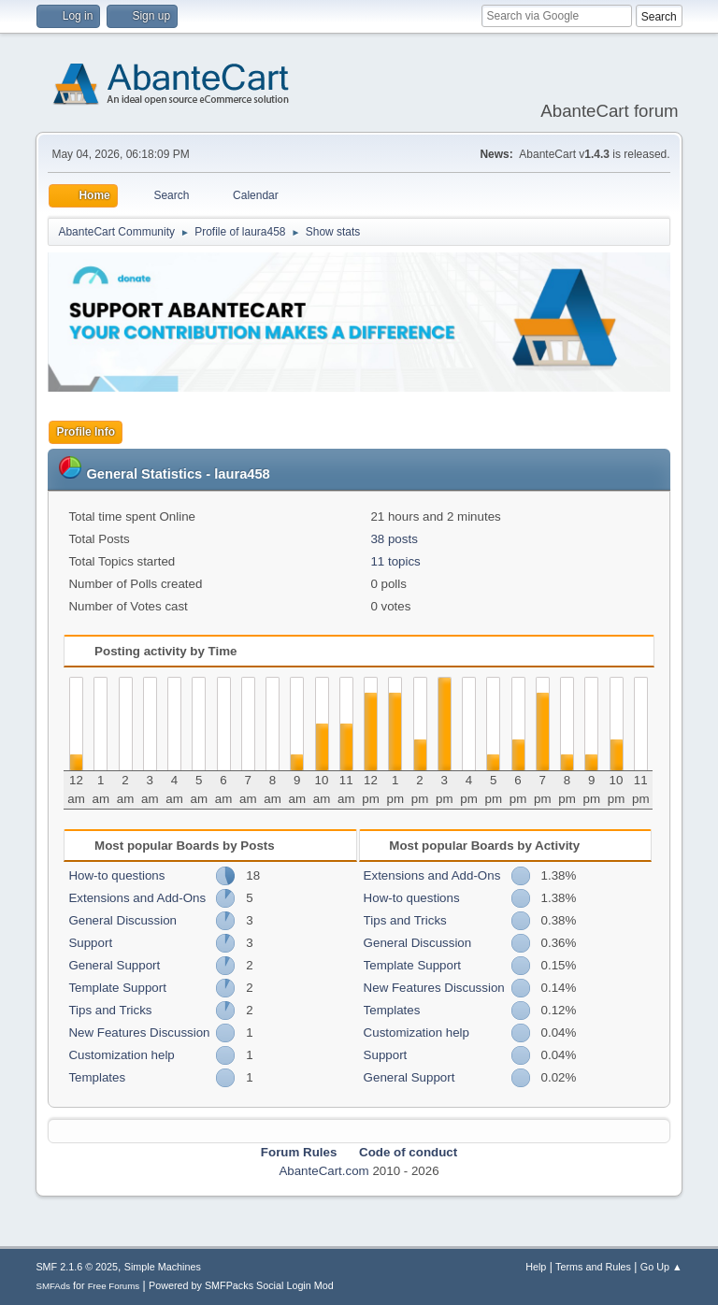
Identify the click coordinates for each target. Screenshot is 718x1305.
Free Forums (114, 1286)
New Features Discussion (138, 1032)
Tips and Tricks (109, 1010)
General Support (114, 965)
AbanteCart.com (323, 1171)
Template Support (116, 988)
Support (90, 943)
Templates (96, 1077)
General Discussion (122, 920)
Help (535, 1266)
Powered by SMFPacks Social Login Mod (241, 1285)
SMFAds (53, 1286)
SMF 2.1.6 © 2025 (77, 1266)
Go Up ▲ (661, 1266)
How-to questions (116, 875)
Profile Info (85, 431)
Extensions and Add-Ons (137, 898)
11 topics (395, 561)
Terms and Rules (593, 1266)
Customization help (121, 1055)
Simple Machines (162, 1266)
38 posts (393, 539)
